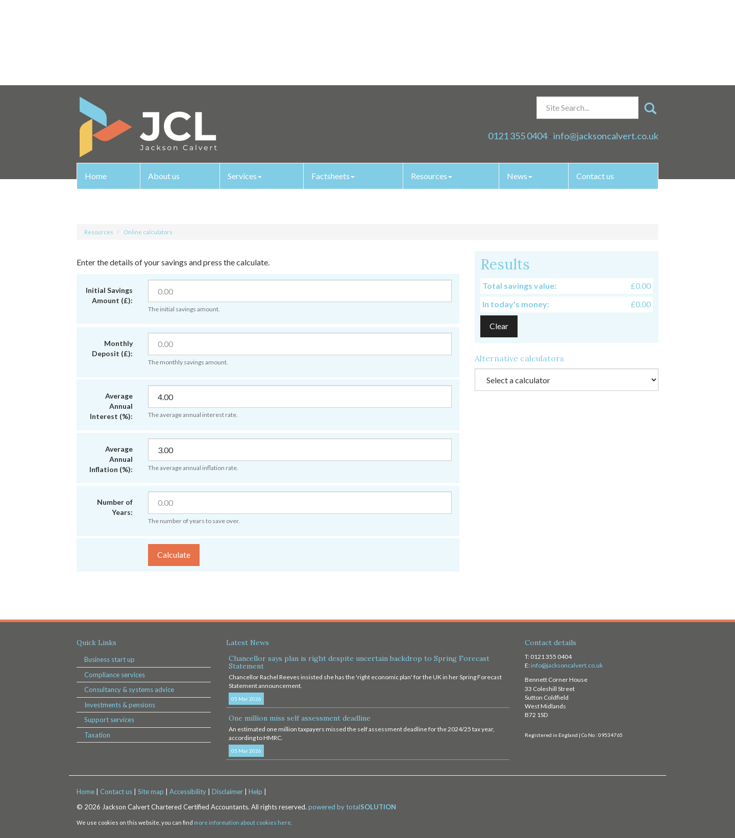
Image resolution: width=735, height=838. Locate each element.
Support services (109, 720)
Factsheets (333, 90)
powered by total (352, 807)
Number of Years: (115, 507)
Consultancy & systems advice (129, 689)
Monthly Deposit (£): (112, 348)
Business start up (109, 659)
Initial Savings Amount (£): (109, 295)
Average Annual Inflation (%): (111, 459)
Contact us (595, 90)
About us (164, 90)
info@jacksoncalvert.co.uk (605, 50)
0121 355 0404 (517, 50)
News (519, 90)
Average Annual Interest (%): (111, 406)
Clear (498, 326)
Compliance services (114, 675)
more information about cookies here (242, 822)
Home (96, 90)
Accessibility (187, 791)
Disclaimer (227, 791)
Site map (151, 791)
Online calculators (148, 232)
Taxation (97, 735)
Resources (431, 90)
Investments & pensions (119, 705)
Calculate (173, 554)
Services (245, 90)
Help (255, 791)
